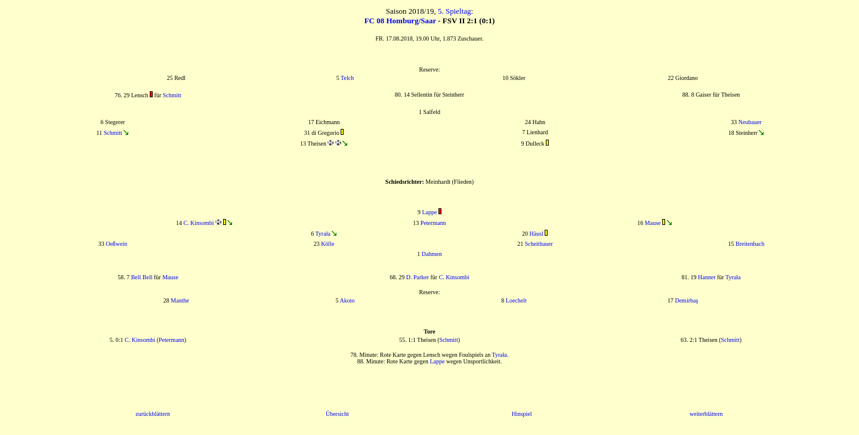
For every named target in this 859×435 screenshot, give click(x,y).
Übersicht (337, 414)
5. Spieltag (454, 11)
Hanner (706, 277)
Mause (653, 223)
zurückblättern (152, 414)
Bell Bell (142, 277)
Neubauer (750, 122)
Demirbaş (686, 300)
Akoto (346, 300)
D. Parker (417, 277)
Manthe (180, 300)
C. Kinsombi (198, 223)
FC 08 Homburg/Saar (400, 20)
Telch (347, 78)
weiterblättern (706, 414)
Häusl (536, 233)
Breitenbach (750, 243)
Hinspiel (522, 414)
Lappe (429, 212)
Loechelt (516, 300)
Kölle (327, 243)
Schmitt (172, 95)
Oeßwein (116, 243)
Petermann (433, 223)
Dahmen (432, 254)
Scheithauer (539, 243)
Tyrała (322, 233)
